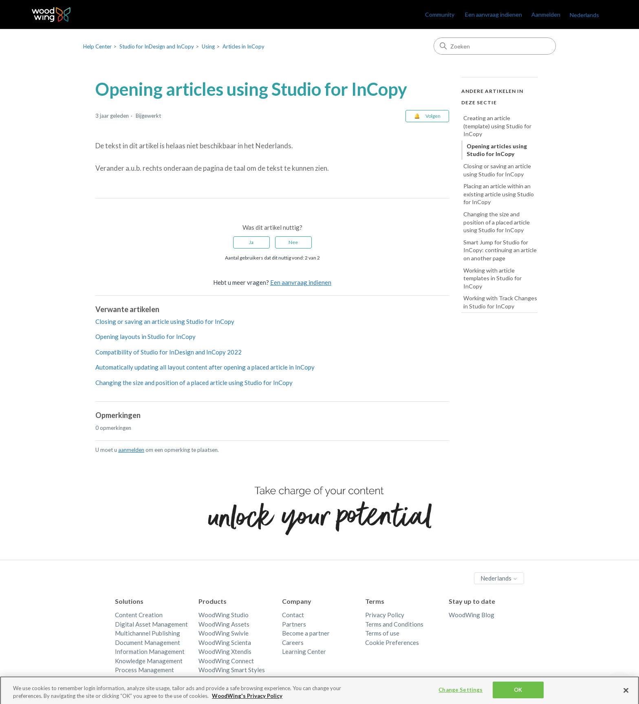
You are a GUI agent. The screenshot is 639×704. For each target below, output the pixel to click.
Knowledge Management (149, 660)
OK (518, 692)
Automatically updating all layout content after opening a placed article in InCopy (205, 367)
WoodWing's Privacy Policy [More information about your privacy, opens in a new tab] (247, 698)
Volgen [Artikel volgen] (433, 116)
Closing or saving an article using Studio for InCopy (164, 321)
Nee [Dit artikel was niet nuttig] (293, 242)
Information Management (150, 651)
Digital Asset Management (151, 624)
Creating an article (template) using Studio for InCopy (497, 125)
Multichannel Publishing (147, 633)
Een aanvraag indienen (493, 14)
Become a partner (306, 633)
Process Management (144, 669)
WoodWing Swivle (223, 633)
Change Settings (460, 692)
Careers (293, 642)
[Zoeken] (494, 46)
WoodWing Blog (471, 614)
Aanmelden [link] (545, 14)
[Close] (626, 693)
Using (208, 46)
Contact (293, 614)
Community (439, 14)
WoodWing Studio (223, 614)
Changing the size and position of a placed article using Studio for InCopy (194, 382)
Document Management (147, 642)
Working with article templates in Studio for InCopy (492, 278)
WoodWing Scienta (224, 642)
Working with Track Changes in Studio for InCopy (500, 302)
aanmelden (131, 450)
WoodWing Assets (223, 624)
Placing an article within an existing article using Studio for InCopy (498, 194)
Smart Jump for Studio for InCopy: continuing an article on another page (500, 250)
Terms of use (382, 633)
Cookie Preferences (392, 642)
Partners (294, 624)
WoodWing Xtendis (224, 651)
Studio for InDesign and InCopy (156, 46)
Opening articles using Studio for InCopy (497, 150)
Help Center (97, 46)
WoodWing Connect (226, 660)
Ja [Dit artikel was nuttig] (251, 242)
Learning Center (304, 651)
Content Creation (139, 614)
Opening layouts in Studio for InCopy (145, 336)
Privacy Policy (384, 614)
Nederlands (584, 14)
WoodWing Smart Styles (231, 669)
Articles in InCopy (243, 46)
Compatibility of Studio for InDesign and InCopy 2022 (168, 352)
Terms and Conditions (394, 624)
